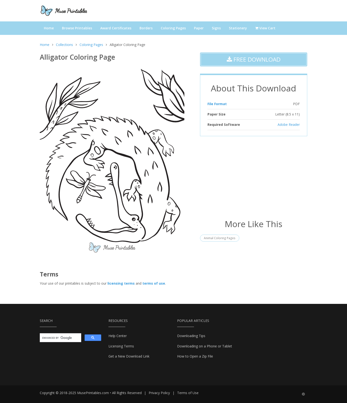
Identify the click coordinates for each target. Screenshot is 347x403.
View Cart (265, 28)
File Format (217, 104)
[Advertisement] (253, 177)
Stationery (238, 28)
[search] (60, 338)
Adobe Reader (289, 124)
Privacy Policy (159, 392)
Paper (199, 28)
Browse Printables (77, 28)
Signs (216, 28)
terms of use (153, 283)
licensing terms (121, 283)
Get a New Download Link (128, 356)
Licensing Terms (121, 346)
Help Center (117, 335)
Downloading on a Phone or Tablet (204, 346)
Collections (64, 44)
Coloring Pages (173, 28)
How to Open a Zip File (195, 356)
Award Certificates (115, 28)
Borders (146, 28)
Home (49, 28)
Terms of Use (188, 392)
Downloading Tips (191, 335)
